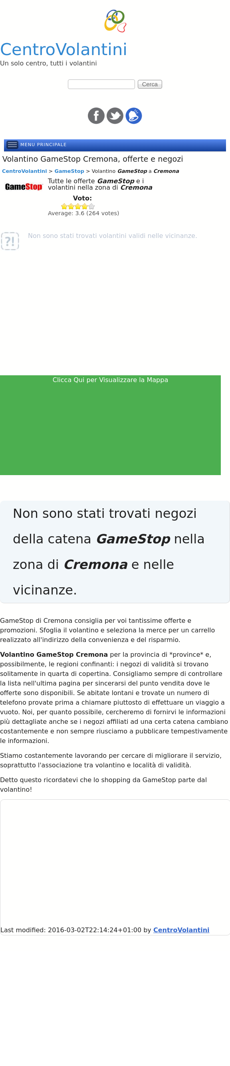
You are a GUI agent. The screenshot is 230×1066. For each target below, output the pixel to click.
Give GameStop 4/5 (84, 206)
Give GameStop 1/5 (64, 206)
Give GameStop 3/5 (78, 206)
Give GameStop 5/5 (91, 206)
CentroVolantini (63, 49)
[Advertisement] (115, 315)
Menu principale (43, 144)
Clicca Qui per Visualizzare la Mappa (111, 380)
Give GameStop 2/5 (71, 206)
